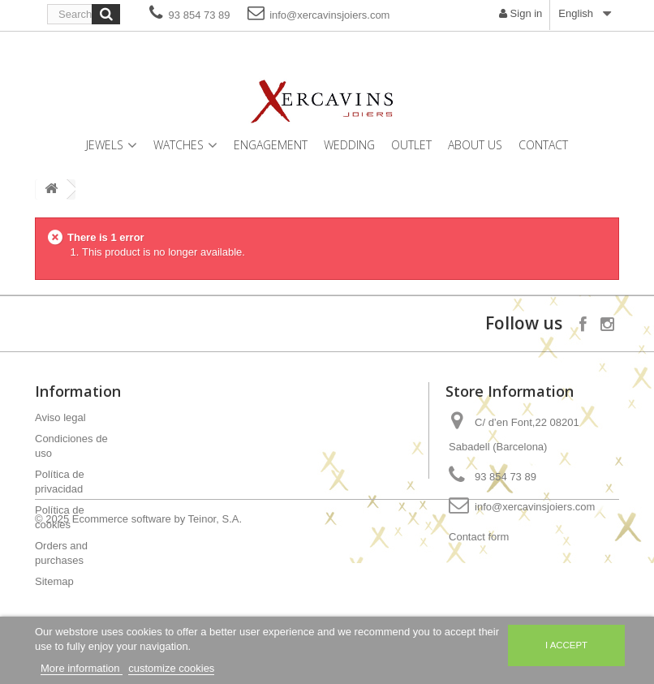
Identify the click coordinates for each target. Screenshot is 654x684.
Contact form (479, 537)
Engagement (271, 145)
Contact (543, 145)
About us (475, 145)
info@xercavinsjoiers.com (318, 12)
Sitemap (54, 581)
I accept (566, 645)
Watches (178, 145)
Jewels (104, 145)
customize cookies (171, 668)
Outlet (411, 145)
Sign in (520, 13)
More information (82, 668)
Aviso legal (60, 417)
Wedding (349, 145)
